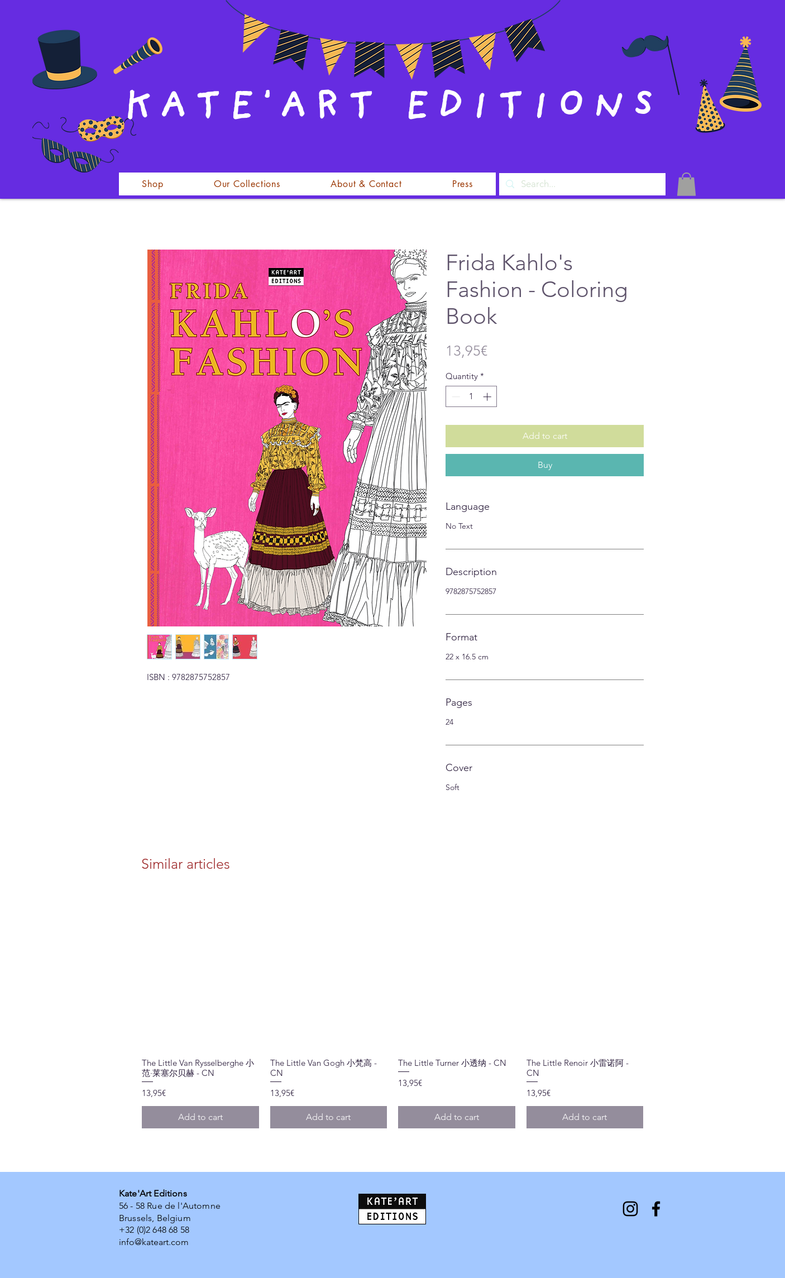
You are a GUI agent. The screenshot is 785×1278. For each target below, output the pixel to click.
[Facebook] (656, 1209)
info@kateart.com (154, 1242)
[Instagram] (630, 1209)
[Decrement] (454, 396)
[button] (686, 184)
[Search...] (581, 184)
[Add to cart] (200, 1117)
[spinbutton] (471, 396)
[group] (392, 1010)
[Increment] (488, 396)
